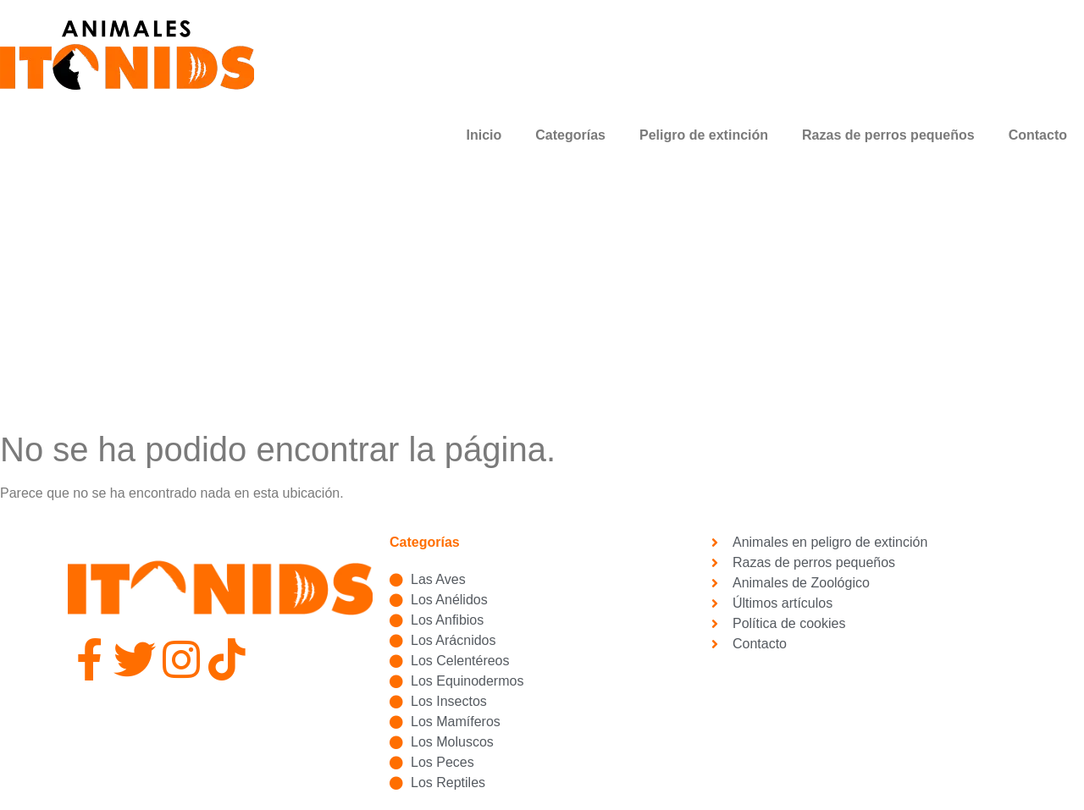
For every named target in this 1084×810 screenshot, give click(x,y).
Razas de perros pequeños (888, 135)
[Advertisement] (542, 302)
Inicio (484, 135)
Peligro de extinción (703, 135)
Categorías (570, 135)
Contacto (1038, 135)
